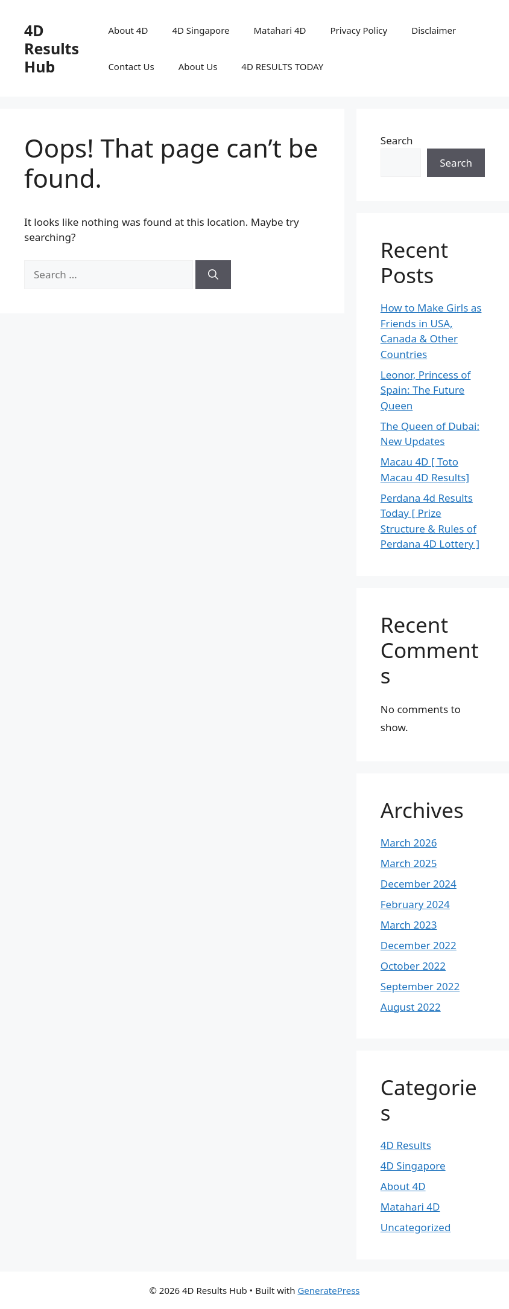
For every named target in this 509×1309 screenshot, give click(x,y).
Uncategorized (416, 1227)
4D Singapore (200, 30)
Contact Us (131, 66)
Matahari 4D (280, 30)
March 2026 (409, 843)
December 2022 (419, 945)
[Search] (213, 274)
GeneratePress (328, 1290)
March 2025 (409, 863)
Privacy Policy (359, 30)
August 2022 (411, 1007)
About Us (198, 66)
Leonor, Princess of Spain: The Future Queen (426, 390)
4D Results (406, 1145)
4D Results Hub (51, 48)
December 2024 (419, 884)
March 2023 (409, 925)
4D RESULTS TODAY (282, 66)
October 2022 (413, 966)
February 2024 (415, 904)
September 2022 (420, 986)
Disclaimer (433, 30)
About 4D (128, 30)
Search (397, 140)
